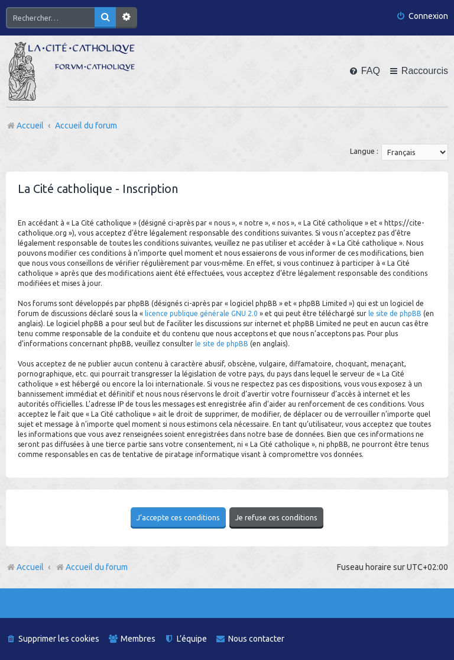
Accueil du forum (91, 567)
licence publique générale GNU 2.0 (201, 313)
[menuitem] (422, 16)
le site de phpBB (394, 313)
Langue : (364, 151)
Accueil (30, 567)
